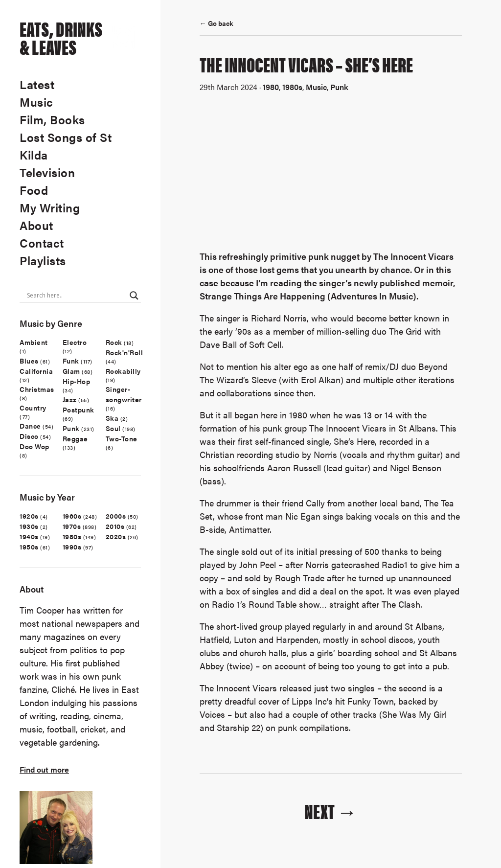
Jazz (70, 399)
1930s (29, 526)
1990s (72, 546)
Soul (113, 428)
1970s (72, 526)
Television (47, 172)
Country (33, 407)
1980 (271, 86)
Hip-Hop (77, 381)
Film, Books (52, 119)
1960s (72, 516)
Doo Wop (34, 446)
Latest (37, 84)
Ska (112, 418)
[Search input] (76, 295)
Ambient (34, 342)
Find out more (44, 769)
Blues (29, 360)
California (36, 371)
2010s (115, 526)
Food (34, 190)
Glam (71, 371)
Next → (330, 811)
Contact (42, 242)
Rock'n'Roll (124, 352)
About (36, 225)
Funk (71, 360)
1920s (29, 516)
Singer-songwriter (124, 394)
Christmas (37, 389)
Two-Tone (121, 438)
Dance (30, 426)
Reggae (75, 438)
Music (36, 101)
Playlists (43, 260)
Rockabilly (123, 371)
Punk (71, 428)
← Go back (216, 23)
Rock (114, 342)
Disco (29, 436)
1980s (72, 536)
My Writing (50, 207)
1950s (29, 546)
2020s (116, 536)
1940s (29, 536)
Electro (75, 342)
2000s (116, 516)
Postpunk (78, 409)
